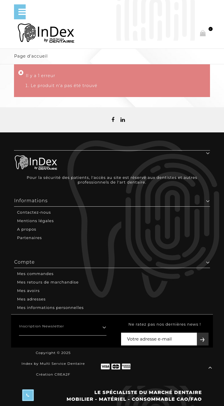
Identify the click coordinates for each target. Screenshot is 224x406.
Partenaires (29, 237)
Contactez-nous (34, 212)
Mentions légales (35, 220)
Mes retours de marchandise (47, 282)
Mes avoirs (28, 290)
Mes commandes (35, 273)
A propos (26, 229)
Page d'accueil (31, 56)
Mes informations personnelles (50, 307)
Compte (24, 262)
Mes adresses (31, 299)
